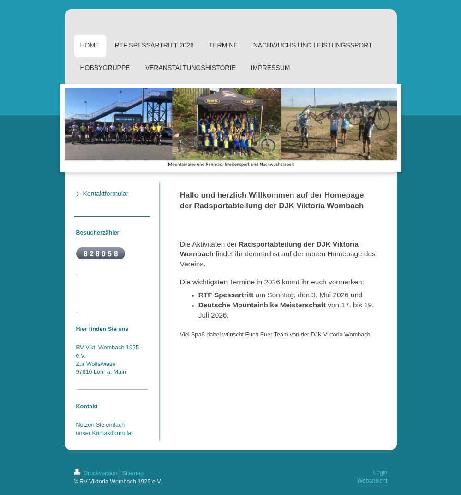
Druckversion (96, 473)
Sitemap (133, 473)
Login (380, 472)
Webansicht (372, 480)
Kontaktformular (112, 433)
